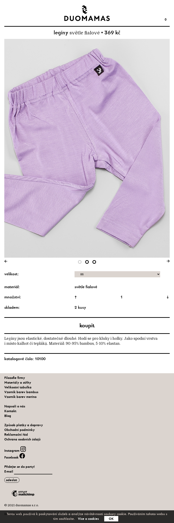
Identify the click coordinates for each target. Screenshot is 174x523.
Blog (7, 416)
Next (167, 262)
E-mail (9, 471)
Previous (6, 262)
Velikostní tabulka (17, 387)
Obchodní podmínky (19, 430)
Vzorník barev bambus (21, 392)
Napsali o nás (14, 406)
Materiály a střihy (17, 382)
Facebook (14, 457)
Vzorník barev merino (20, 397)
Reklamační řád (16, 435)
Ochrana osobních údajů (22, 439)
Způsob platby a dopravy (23, 425)
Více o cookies (88, 519)
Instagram (15, 451)
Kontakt (10, 411)
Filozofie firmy (14, 378)
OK (111, 519)
